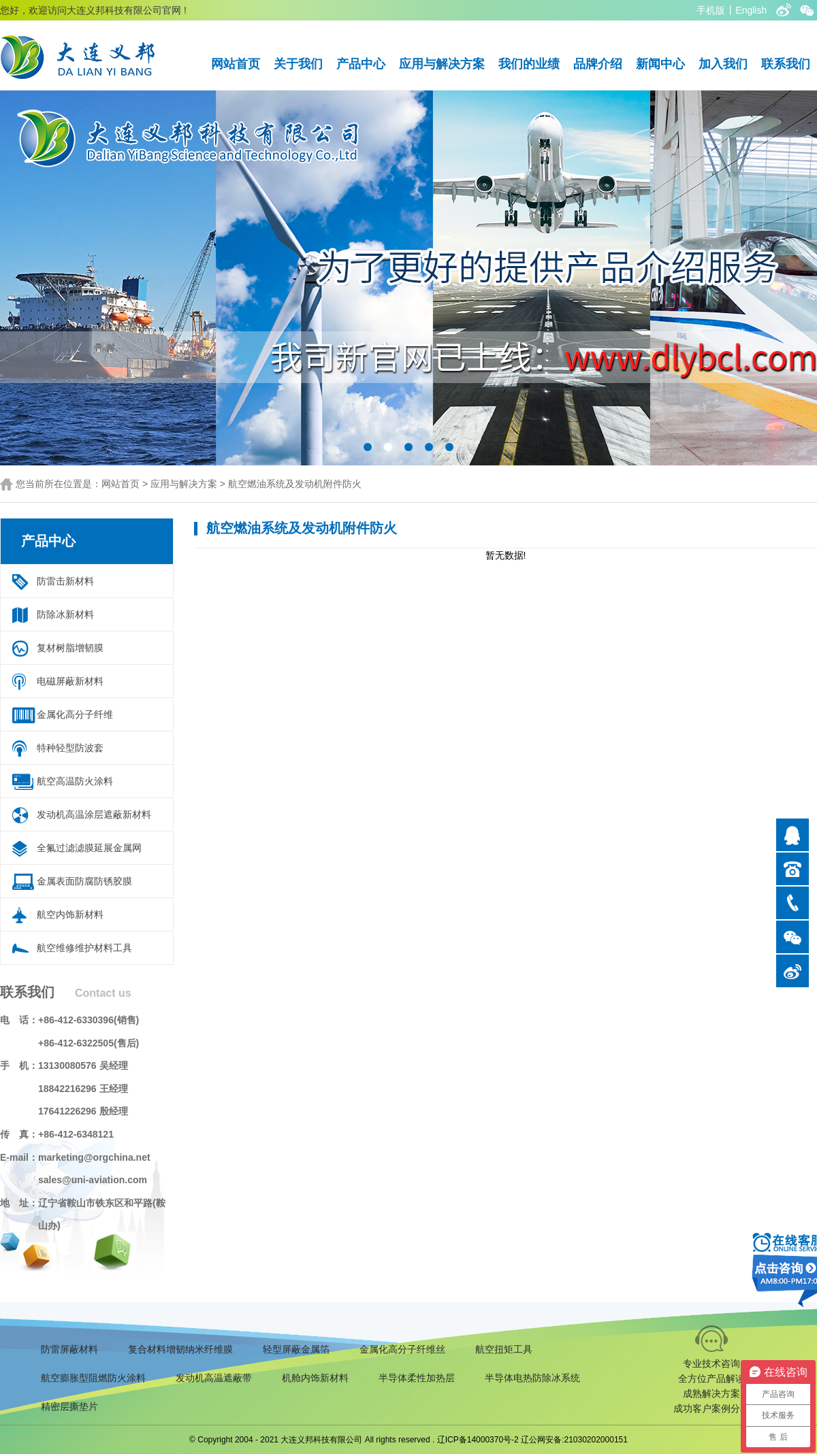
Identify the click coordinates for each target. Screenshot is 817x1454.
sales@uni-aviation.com (92, 1179)
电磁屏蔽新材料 (70, 681)
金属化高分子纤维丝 (402, 1349)
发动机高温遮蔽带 (214, 1377)
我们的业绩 (529, 64)
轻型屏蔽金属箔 (296, 1349)
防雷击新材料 (65, 581)
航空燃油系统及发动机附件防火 (295, 483)
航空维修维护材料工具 (84, 947)
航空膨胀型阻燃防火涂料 (93, 1377)
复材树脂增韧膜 (70, 647)
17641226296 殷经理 (83, 1111)
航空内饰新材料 (70, 914)
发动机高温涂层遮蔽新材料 (94, 814)
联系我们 (785, 64)
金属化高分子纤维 (75, 714)
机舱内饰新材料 (315, 1377)
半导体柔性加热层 (417, 1377)
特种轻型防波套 (70, 747)
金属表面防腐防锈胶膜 (84, 881)
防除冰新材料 (65, 614)
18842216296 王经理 (83, 1088)
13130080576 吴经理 (83, 1065)
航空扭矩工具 (503, 1349)
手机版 (710, 10)
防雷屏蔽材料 (69, 1349)
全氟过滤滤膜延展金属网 (89, 847)
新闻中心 (660, 64)
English (751, 10)
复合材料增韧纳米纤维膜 (180, 1349)
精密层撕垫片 (69, 1406)
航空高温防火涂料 (75, 781)
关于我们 (298, 64)
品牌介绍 (597, 64)
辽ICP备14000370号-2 (478, 1439)
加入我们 (723, 64)
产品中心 (360, 64)
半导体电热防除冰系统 (532, 1377)
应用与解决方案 (442, 64)
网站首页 (235, 64)
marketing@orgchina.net (94, 1157)
